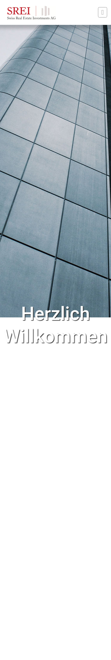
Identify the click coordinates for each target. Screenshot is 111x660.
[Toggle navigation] (102, 12)
